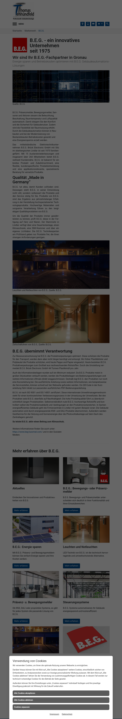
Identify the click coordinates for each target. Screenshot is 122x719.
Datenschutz (67, 714)
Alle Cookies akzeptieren (24, 693)
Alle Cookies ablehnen (23, 700)
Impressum (54, 714)
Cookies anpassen (22, 707)
